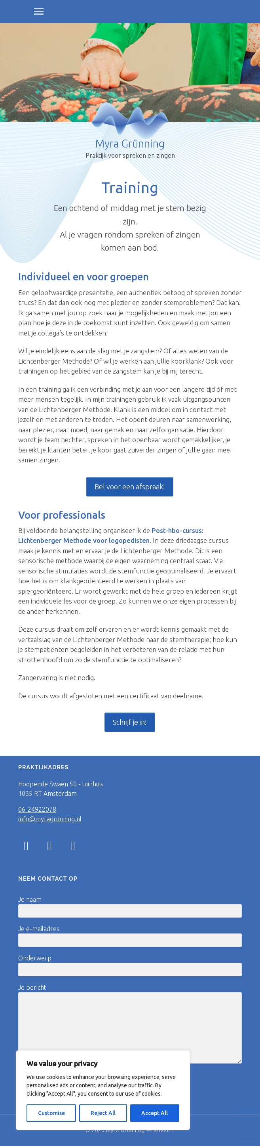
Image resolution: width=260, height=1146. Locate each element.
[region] (103, 1090)
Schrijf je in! (130, 722)
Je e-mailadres (130, 936)
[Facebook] (49, 847)
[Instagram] (26, 845)
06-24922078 (37, 809)
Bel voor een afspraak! (130, 487)
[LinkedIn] (73, 847)
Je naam (130, 907)
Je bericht (130, 1024)
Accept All (154, 1113)
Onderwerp (130, 965)
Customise (51, 1113)
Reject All (103, 1113)
